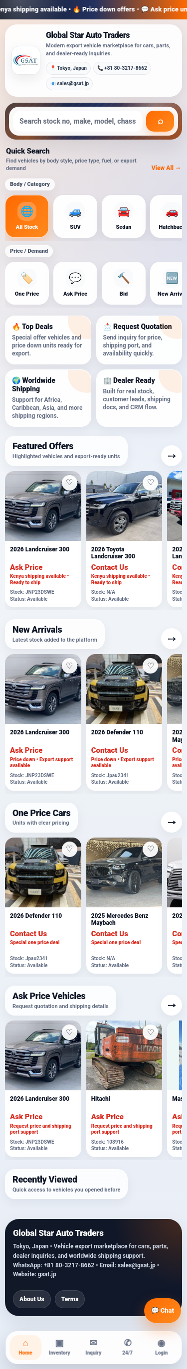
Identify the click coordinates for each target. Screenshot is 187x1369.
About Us (31, 1299)
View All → (166, 168)
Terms (70, 1299)
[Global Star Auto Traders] (25, 60)
